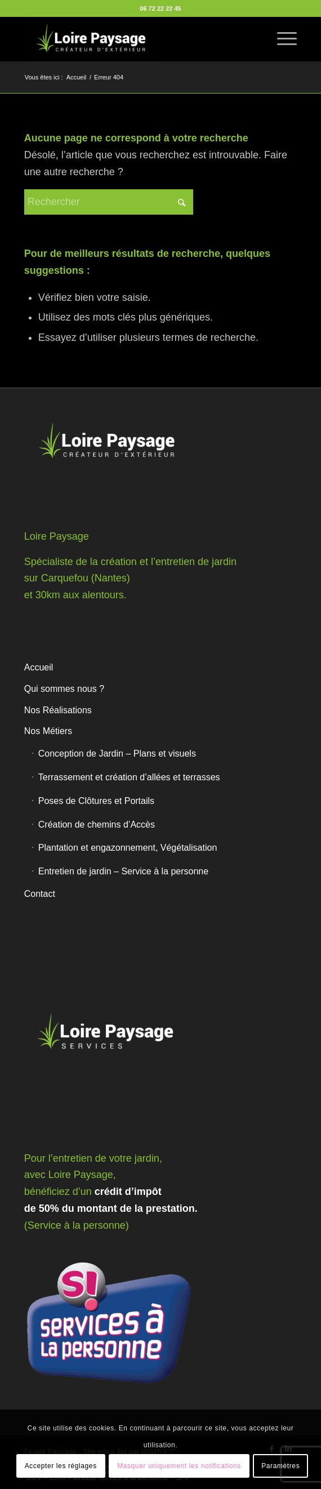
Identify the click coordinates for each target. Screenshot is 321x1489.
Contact (39, 894)
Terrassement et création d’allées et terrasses (129, 777)
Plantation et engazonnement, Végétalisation (127, 847)
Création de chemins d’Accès (96, 824)
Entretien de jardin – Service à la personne (123, 871)
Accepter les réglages (61, 1466)
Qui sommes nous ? (64, 689)
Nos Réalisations (58, 710)
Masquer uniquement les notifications (179, 1466)
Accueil (39, 667)
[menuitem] (281, 38)
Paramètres (280, 1466)
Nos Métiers (48, 731)
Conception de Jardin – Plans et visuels (117, 753)
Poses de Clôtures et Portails (96, 801)
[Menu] (281, 38)
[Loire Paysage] (133, 38)
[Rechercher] (108, 202)
